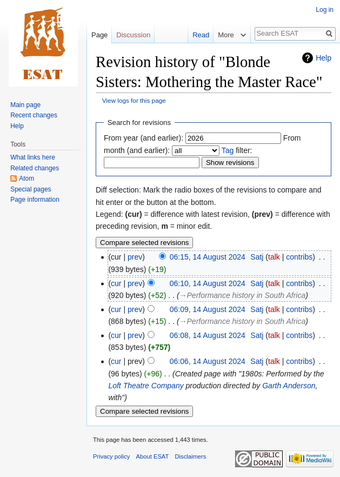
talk (274, 257)
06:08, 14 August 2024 (207, 335)
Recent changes (33, 115)
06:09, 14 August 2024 (207, 309)
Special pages (30, 189)
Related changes (34, 168)
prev (135, 257)
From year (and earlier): (143, 138)
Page (99, 35)
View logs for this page (134, 100)
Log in (325, 10)
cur (116, 283)
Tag (228, 150)
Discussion (133, 35)
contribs (299, 257)
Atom (26, 178)
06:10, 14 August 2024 (207, 283)
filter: (237, 150)
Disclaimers (190, 456)
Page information (34, 199)
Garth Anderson (288, 385)
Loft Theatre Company (145, 385)
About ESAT (152, 456)
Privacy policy (111, 456)
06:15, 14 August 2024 (207, 257)
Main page (25, 105)
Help (323, 58)
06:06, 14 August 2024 (207, 361)
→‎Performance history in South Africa (242, 295)
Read (193, 35)
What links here (32, 157)
